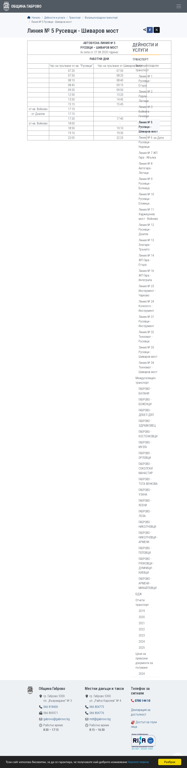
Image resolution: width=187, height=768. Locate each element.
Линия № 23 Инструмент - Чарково (147, 290)
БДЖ (139, 594)
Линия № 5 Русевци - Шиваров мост (148, 126)
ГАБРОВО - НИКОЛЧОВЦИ (147, 524)
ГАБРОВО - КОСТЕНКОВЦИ (148, 434)
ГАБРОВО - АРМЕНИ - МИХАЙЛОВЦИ (147, 583)
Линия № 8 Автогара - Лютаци (145, 168)
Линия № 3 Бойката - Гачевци (145, 111)
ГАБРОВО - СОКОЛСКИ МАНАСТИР (146, 468)
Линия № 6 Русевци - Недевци (145, 142)
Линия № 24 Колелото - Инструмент (146, 306)
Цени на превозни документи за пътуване (144, 660)
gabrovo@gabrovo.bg (56, 719)
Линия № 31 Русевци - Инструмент (146, 321)
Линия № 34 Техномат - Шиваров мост (148, 367)
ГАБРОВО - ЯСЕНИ (145, 503)
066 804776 (96, 713)
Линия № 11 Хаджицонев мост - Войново (148, 214)
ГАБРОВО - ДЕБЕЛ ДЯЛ (146, 412)
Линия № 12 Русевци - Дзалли (146, 229)
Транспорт (75, 17)
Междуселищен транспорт (146, 380)
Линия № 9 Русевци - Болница (145, 183)
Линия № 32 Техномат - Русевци (146, 336)
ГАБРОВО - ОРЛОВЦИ (145, 455)
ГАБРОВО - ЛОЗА (145, 514)
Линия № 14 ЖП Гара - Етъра (146, 260)
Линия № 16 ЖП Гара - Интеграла (146, 275)
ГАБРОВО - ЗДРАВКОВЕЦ (147, 423)
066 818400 (50, 707)
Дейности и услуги (54, 17)
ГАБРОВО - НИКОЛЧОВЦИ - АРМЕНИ (148, 537)
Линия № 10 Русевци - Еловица (146, 198)
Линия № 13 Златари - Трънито (146, 244)
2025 (142, 647)
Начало (33, 17)
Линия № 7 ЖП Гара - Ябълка (148, 155)
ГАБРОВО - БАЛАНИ (145, 391)
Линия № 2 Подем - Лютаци (145, 96)
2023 (142, 635)
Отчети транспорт (142, 602)
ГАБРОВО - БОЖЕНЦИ (145, 402)
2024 (142, 641)
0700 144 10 (142, 701)
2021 (142, 623)
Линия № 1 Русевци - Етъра (145, 80)
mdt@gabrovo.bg (100, 719)
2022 (142, 629)
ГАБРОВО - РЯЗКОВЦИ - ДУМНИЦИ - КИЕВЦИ (146, 565)
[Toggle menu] (179, 6)
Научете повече (142, 762)
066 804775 (96, 707)
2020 (142, 617)
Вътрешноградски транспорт (101, 17)
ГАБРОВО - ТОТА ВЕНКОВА (148, 481)
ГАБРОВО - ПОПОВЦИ (145, 550)
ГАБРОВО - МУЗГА (145, 445)
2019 (142, 611)
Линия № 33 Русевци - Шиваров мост (148, 352)
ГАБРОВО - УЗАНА (145, 492)
